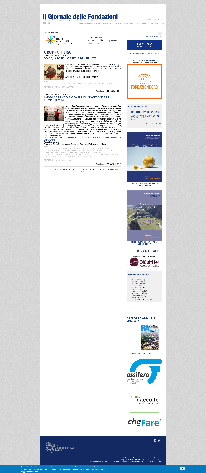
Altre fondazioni (124, 23)
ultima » (84, 172)
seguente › (112, 169)
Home (72, 23)
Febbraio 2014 (137, 290)
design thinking (86, 150)
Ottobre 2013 (137, 297)
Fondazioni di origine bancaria (95, 23)
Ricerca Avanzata (154, 36)
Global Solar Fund (54, 155)
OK (182, 468)
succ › (153, 299)
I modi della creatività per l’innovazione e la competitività (76, 99)
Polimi (94, 153)
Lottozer (103, 155)
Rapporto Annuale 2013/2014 (141, 319)
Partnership (157, 23)
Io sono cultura (52, 148)
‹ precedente (67, 169)
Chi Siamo (142, 23)
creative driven (81, 148)
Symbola (67, 148)
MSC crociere (84, 157)
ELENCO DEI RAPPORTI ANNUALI (140, 354)
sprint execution (104, 150)
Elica (101, 153)
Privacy (49, 452)
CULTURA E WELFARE (144, 60)
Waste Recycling (96, 84)
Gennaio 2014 (137, 292)
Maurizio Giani (79, 84)
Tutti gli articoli (153, 124)
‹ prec (138, 299)
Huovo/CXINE (58, 157)
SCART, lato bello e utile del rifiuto (70, 58)
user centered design (55, 153)
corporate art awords (102, 148)
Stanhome (115, 155)
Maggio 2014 (136, 284)
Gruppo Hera (113, 84)
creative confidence (79, 153)
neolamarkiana (52, 150)
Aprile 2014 (136, 286)
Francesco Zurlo (63, 160)
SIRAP (47, 157)
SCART (47, 84)
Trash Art (65, 84)
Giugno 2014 (136, 282)
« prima (54, 169)
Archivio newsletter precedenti (144, 54)
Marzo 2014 (136, 288)
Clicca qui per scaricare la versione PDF (144, 183)
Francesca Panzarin (64, 87)
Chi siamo (50, 444)
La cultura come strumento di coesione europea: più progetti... (145, 118)
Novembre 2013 (138, 296)
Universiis (71, 157)
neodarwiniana (69, 150)
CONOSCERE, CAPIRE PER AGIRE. (145, 112)
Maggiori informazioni (29, 472)
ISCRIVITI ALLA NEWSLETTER (144, 45)
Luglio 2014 (136, 280)
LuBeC (55, 84)
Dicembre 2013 (137, 294)
